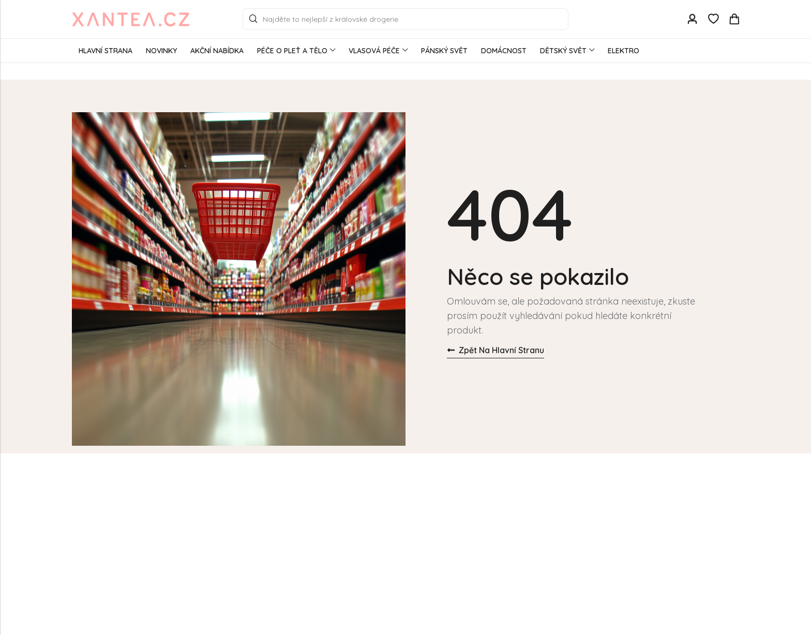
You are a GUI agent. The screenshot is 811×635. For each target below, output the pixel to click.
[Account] (692, 19)
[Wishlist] (713, 19)
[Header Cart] (734, 19)
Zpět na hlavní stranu (495, 350)
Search (253, 19)
